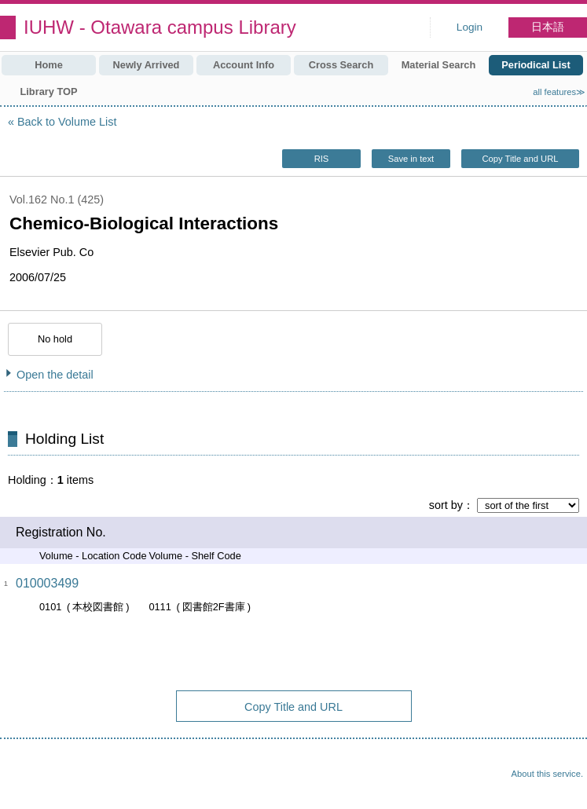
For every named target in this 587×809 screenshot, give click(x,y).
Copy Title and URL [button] (520, 158)
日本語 (547, 27)
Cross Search (341, 65)
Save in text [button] (411, 158)
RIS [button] (321, 158)
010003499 (47, 583)
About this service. (547, 773)
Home (49, 65)
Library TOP (48, 91)
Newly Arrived (146, 65)
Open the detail (55, 374)
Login (469, 27)
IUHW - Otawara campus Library (160, 27)
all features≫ (559, 92)
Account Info (243, 65)
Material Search (439, 65)
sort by (446, 505)
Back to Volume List (66, 121)
